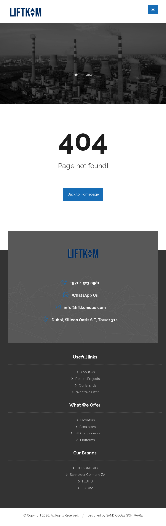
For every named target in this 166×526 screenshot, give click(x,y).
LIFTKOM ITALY (85, 470)
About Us (85, 372)
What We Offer (85, 393)
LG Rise (85, 491)
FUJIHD (85, 484)
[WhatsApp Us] (81, 294)
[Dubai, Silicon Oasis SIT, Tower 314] (81, 319)
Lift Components (85, 435)
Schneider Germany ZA (85, 477)
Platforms (85, 442)
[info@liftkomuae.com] (81, 307)
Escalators (85, 428)
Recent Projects (85, 379)
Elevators (85, 421)
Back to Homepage (83, 194)
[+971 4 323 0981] (81, 282)
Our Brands (85, 386)
